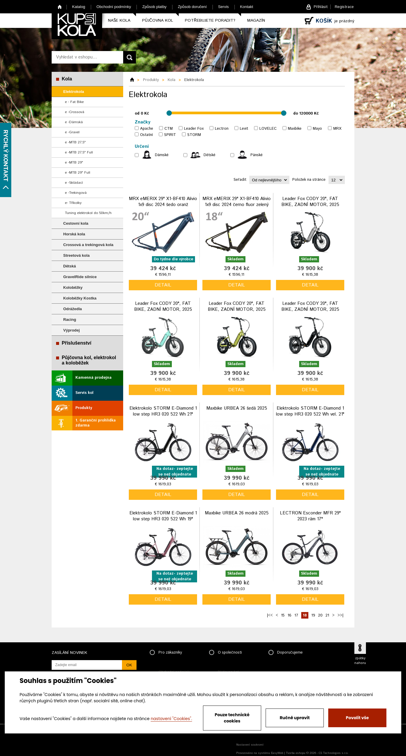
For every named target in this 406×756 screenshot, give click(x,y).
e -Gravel (72, 132)
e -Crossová (74, 112)
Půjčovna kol (157, 20)
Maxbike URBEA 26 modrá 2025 (237, 513)
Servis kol (84, 393)
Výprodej (71, 330)
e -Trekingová (76, 192)
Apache (146, 128)
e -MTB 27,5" (75, 142)
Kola (67, 78)
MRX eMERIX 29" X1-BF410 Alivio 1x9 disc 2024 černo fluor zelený (236, 202)
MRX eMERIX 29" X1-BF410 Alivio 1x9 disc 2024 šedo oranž (163, 202)
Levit (244, 128)
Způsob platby (154, 6)
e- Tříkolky (73, 202)
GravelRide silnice (80, 277)
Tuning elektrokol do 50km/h (88, 212)
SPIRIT (170, 135)
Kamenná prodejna (93, 378)
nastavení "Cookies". (171, 719)
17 (296, 615)
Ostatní (146, 135)
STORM (194, 135)
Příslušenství (76, 342)
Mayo (317, 128)
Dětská (69, 266)
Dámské (162, 155)
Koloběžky (73, 287)
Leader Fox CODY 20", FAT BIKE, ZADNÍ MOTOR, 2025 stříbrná (310, 204)
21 (327, 615)
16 (289, 615)
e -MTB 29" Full (77, 172)
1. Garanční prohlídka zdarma (95, 423)
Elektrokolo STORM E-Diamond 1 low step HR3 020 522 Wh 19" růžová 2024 (163, 519)
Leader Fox (194, 128)
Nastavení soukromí (250, 745)
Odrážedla (72, 309)
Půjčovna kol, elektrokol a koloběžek (89, 360)
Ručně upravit (295, 718)
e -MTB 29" (74, 162)
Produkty (83, 408)
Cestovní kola (75, 223)
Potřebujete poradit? (210, 20)
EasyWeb (277, 753)
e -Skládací (74, 182)
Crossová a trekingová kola (88, 245)
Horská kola (74, 234)
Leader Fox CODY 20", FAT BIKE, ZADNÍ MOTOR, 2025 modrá (163, 309)
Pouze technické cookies (232, 718)
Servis (223, 6)
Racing (69, 319)
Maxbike (295, 128)
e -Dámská (74, 122)
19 (313, 615)
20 (320, 615)
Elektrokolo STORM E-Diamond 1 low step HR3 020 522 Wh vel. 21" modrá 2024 (310, 414)
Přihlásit (321, 7)
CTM (168, 128)
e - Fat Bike (74, 101)
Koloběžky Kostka (79, 298)
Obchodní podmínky (113, 6)
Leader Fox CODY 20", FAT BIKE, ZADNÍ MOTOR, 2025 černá (310, 309)
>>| (340, 615)
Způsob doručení (192, 6)
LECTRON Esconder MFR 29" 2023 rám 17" (310, 516)
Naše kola (119, 20)
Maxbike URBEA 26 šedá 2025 (236, 408)
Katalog (78, 6)
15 (283, 615)
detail (163, 285)
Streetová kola (76, 255)
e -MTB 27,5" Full (79, 152)
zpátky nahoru (360, 660)
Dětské (209, 155)
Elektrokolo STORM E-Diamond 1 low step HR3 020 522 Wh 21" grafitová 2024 (163, 414)
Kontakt (246, 6)
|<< (270, 615)
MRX (337, 128)
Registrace (344, 7)
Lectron (222, 128)
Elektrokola (73, 91)
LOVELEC (268, 128)
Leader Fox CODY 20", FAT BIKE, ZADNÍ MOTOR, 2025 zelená (237, 309)
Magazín (256, 20)
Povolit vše (357, 718)
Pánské (256, 155)
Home (59, 6)
